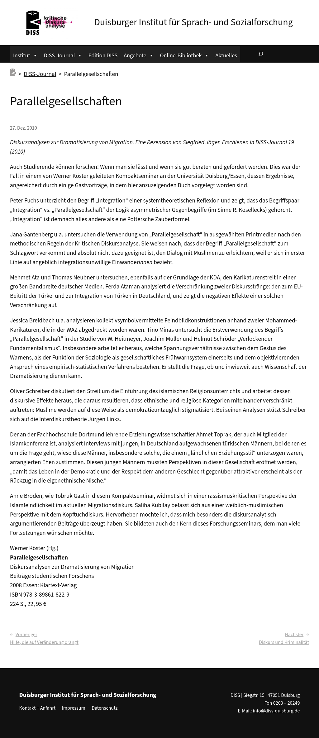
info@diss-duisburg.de (276, 710)
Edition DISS (102, 55)
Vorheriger (26, 634)
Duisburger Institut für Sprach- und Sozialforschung (193, 22)
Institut (25, 55)
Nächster (294, 634)
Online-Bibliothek (184, 55)
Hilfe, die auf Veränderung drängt (44, 642)
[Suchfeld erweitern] (260, 54)
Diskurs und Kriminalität (284, 642)
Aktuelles (226, 55)
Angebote (139, 55)
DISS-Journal (63, 55)
